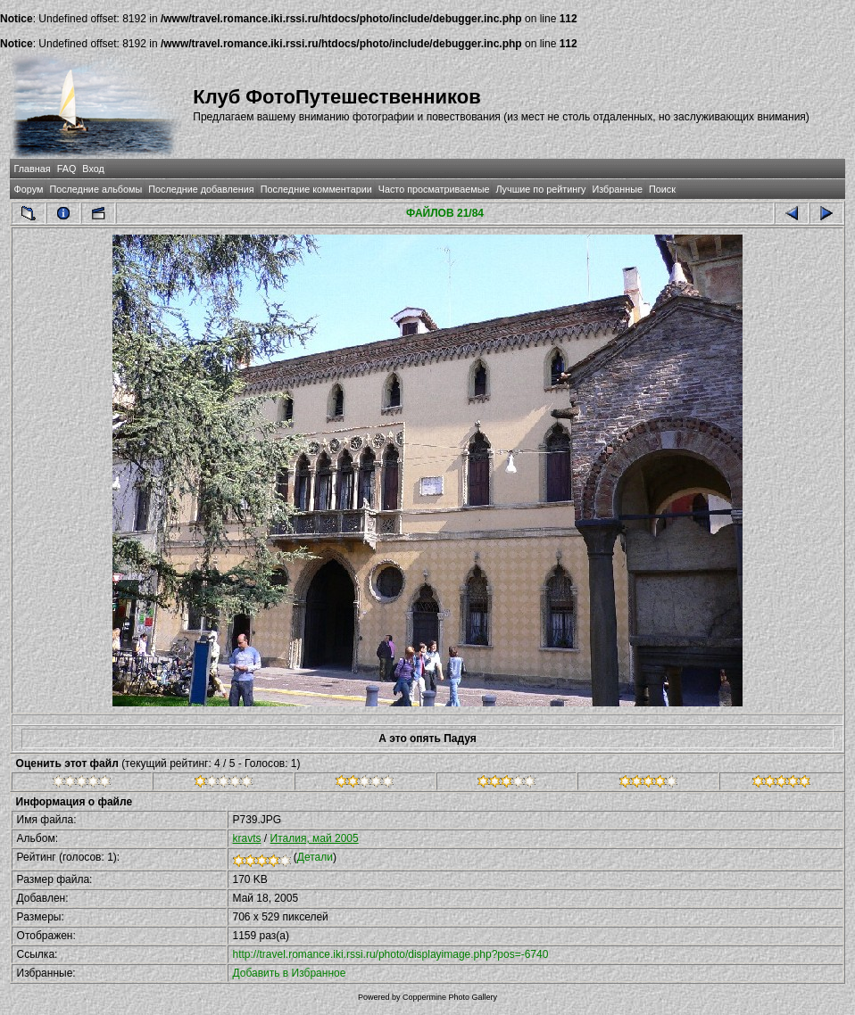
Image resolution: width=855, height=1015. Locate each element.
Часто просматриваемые (434, 189)
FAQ (67, 168)
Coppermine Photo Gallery (450, 997)
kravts (247, 838)
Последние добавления (200, 189)
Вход (93, 168)
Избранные (618, 189)
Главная (32, 168)
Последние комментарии (316, 189)
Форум (29, 189)
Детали (315, 857)
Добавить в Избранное (289, 973)
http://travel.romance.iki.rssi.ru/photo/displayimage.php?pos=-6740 (391, 954)
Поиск (662, 189)
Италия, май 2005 (314, 838)
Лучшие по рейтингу (540, 189)
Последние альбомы (95, 189)
